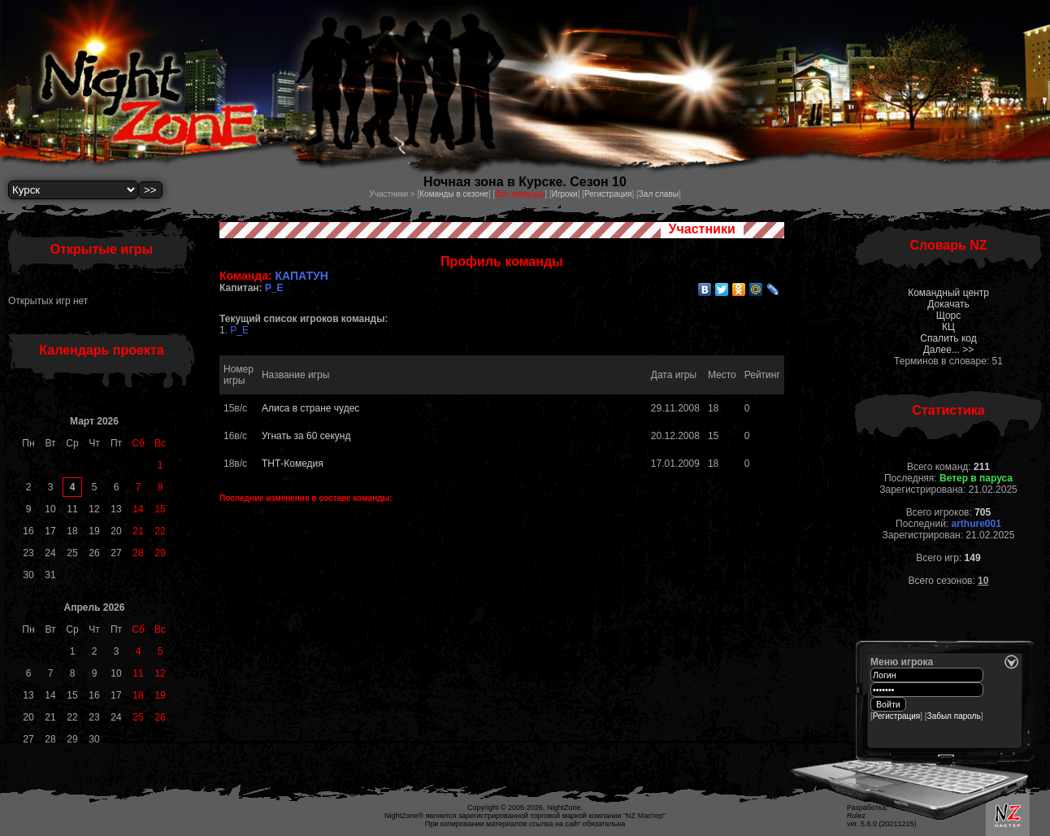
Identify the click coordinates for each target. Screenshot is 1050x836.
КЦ (948, 327)
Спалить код (948, 338)
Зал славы (659, 193)
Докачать (948, 304)
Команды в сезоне (453, 193)
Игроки (565, 193)
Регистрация (607, 193)
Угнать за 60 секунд (306, 436)
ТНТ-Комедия (292, 463)
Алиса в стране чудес (310, 408)
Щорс (948, 315)
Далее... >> (948, 349)
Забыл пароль (954, 716)
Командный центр (948, 292)
